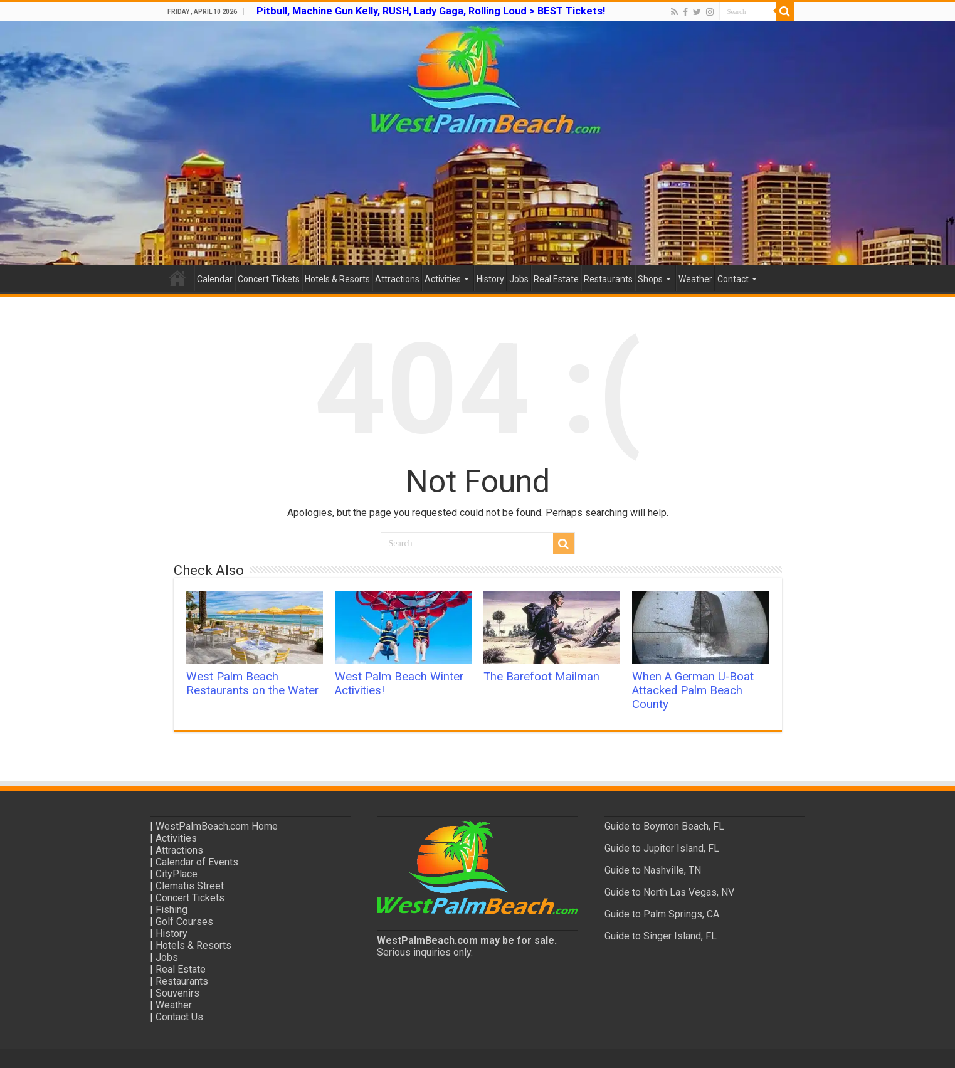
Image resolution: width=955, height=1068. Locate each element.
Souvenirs (177, 993)
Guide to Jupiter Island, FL (661, 848)
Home (177, 278)
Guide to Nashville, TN (652, 870)
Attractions (397, 279)
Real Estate (556, 279)
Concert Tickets (269, 279)
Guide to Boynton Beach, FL (664, 826)
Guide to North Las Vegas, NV (669, 892)
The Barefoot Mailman (541, 677)
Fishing (171, 910)
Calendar (215, 279)
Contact (733, 279)
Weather (695, 279)
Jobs (519, 279)
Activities (443, 279)
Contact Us (179, 1017)
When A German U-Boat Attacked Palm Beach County (693, 690)
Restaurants (608, 279)
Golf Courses (184, 922)
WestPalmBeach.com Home (217, 826)
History (490, 279)
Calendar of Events (197, 862)
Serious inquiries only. (425, 952)
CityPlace (177, 874)
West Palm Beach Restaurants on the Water (252, 683)
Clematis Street (190, 886)
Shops (650, 279)
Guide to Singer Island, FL (660, 936)
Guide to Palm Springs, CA (661, 914)
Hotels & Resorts (337, 279)
